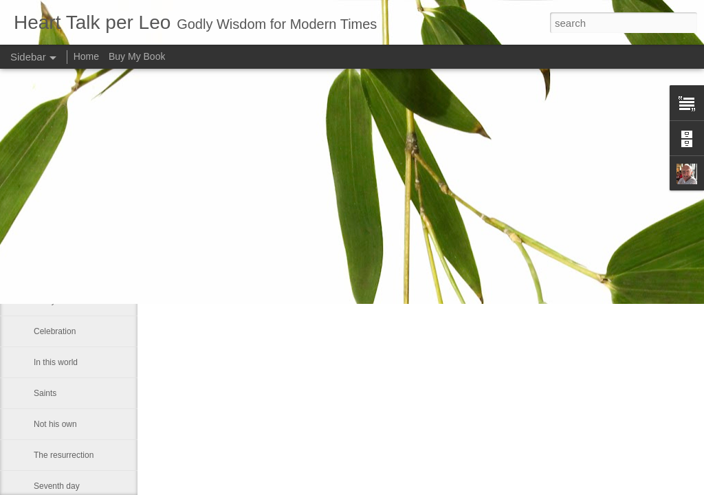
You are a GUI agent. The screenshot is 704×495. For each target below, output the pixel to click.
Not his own (55, 424)
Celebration (55, 331)
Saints (45, 393)
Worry (45, 300)
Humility (48, 238)
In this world (56, 362)
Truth (43, 269)
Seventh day (57, 486)
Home (86, 56)
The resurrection (64, 455)
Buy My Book (137, 56)
